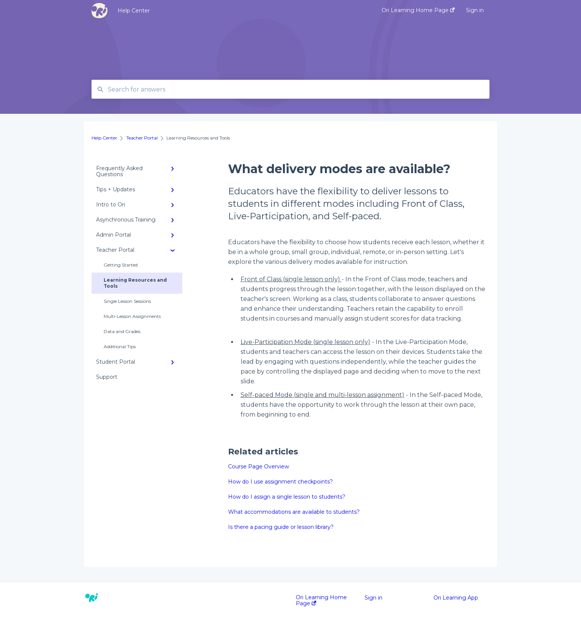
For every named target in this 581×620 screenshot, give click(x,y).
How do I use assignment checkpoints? (280, 481)
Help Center (134, 10)
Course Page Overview (258, 466)
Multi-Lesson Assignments (132, 316)
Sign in (373, 598)
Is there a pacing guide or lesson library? (281, 527)
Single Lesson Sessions (127, 301)
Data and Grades (122, 331)
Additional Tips (120, 346)
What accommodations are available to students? (294, 511)
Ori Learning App (455, 598)
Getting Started (121, 265)
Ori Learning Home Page (321, 600)
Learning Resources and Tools (135, 283)
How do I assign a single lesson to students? (286, 496)
